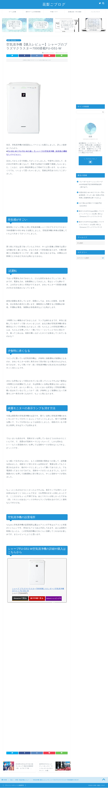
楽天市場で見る (37, 598)
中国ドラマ (54, 12)
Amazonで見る (20, 598)
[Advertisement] (37, 73)
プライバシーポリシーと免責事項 (14, 785)
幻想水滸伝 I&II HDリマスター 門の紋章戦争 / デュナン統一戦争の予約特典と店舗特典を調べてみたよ (91, 195)
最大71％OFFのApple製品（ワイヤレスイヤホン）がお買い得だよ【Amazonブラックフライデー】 (91, 224)
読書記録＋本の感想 (74, 12)
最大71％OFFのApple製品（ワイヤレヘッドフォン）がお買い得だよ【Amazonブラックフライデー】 (91, 213)
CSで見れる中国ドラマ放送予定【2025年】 (90, 204)
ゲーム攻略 (12, 12)
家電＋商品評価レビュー (13, 40)
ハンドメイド (95, 12)
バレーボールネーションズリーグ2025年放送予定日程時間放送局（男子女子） (91, 184)
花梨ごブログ (54, 4)
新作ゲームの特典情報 (33, 12)
